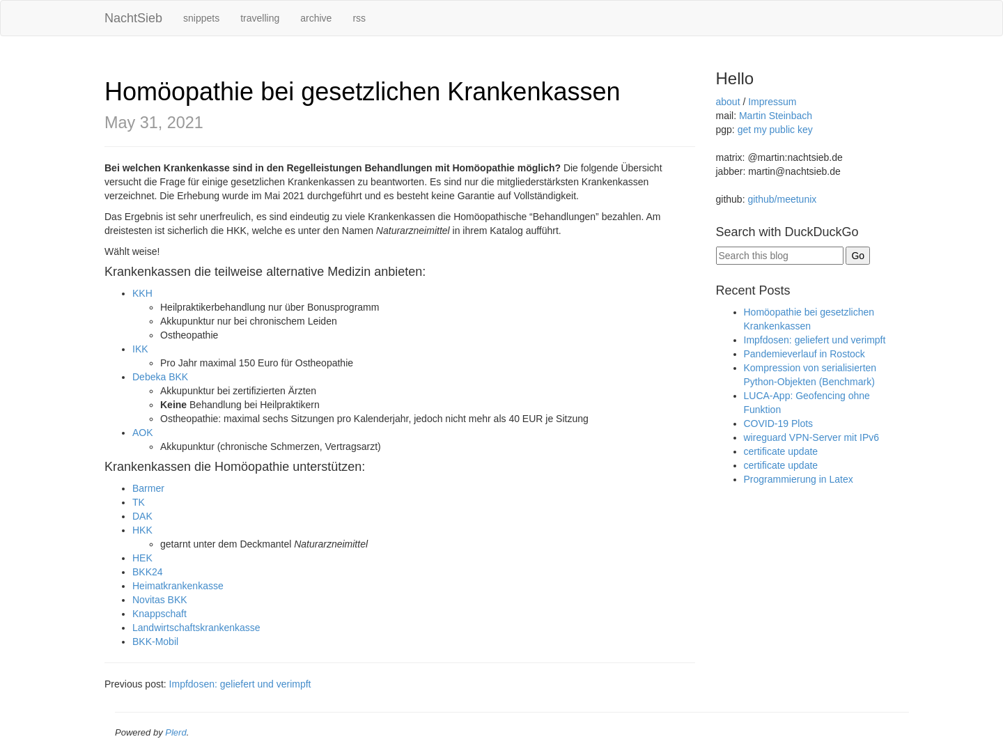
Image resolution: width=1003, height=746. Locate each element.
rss (359, 18)
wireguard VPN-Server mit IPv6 (812, 437)
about (728, 101)
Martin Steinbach (775, 115)
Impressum (772, 101)
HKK (142, 530)
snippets (201, 18)
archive (316, 18)
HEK (142, 558)
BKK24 (147, 571)
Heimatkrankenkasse (178, 585)
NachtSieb (133, 18)
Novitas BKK (159, 599)
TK (138, 502)
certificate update (781, 451)
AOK (142, 432)
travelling (259, 18)
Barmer (148, 488)
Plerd (175, 732)
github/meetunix (781, 199)
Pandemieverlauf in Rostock (804, 353)
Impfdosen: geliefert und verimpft (240, 684)
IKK (140, 349)
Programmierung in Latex (798, 479)
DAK (142, 516)
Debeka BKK (160, 376)
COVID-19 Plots (779, 423)
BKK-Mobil (155, 641)
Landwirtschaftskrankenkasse (196, 627)
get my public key (775, 129)
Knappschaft (159, 613)
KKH (142, 293)
